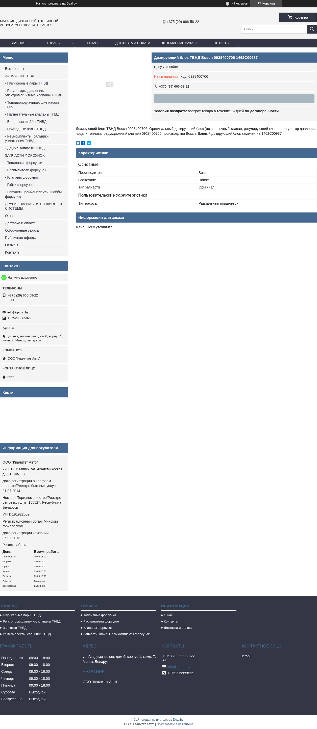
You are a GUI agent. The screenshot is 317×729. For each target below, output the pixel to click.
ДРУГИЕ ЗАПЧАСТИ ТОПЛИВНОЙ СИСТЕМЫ (33, 206)
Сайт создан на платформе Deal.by (158, 719)
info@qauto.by (18, 312)
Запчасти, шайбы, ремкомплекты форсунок (116, 634)
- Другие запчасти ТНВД (24, 148)
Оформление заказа (179, 43)
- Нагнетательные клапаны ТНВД (32, 114)
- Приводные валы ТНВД (25, 129)
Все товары (14, 69)
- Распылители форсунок (25, 170)
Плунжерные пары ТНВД (22, 615)
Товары (54, 43)
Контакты (220, 43)
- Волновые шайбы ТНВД (25, 122)
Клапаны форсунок (97, 628)
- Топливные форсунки (23, 163)
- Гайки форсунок (19, 185)
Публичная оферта (20, 238)
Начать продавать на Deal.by (56, 3)
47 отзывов (240, 3)
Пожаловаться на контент (175, 724)
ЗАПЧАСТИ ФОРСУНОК (25, 155)
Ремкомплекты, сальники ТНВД (27, 634)
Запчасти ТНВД (15, 628)
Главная (18, 43)
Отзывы (11, 245)
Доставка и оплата (132, 43)
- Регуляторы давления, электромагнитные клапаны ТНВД (33, 93)
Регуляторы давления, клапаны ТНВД (32, 621)
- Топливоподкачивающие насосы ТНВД (32, 104)
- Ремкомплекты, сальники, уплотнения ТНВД (27, 138)
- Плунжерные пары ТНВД (26, 83)
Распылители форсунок (101, 621)
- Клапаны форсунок (21, 177)
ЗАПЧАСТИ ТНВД (19, 76)
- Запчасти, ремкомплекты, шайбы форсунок (33, 194)
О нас (92, 43)
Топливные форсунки (99, 615)
